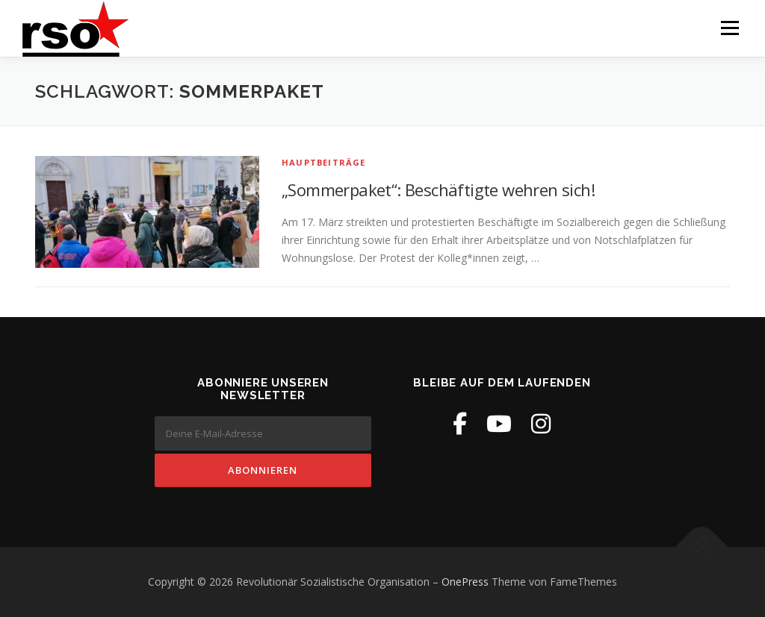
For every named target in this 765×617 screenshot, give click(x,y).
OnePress (465, 581)
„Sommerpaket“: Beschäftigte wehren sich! (438, 189)
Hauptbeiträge (324, 162)
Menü (729, 28)
